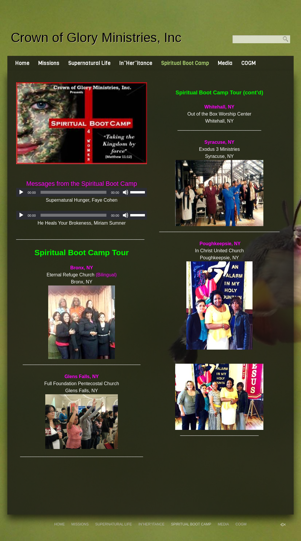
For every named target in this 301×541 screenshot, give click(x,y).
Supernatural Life (89, 63)
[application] (81, 192)
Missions (48, 63)
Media (225, 63)
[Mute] (125, 192)
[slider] (73, 192)
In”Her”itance (135, 63)
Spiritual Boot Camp (185, 63)
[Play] (21, 192)
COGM (248, 63)
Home (22, 63)
